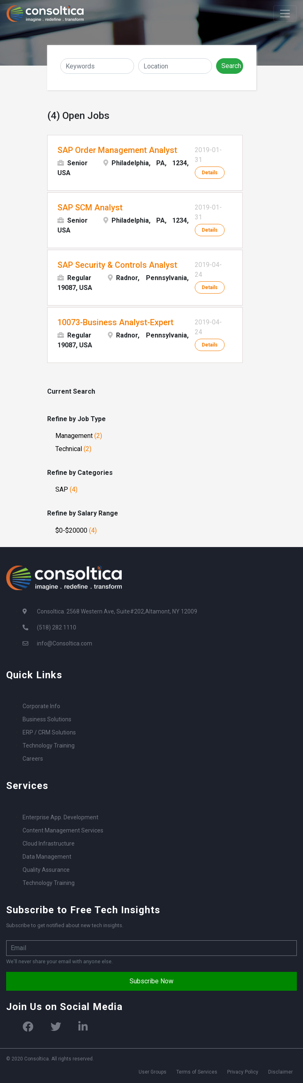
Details (210, 173)
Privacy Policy (242, 1072)
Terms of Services (196, 1072)
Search (231, 66)
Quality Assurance (46, 869)
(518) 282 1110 (56, 627)
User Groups (152, 1072)
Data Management (47, 856)
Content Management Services (63, 830)
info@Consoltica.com (64, 643)
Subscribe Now (151, 981)
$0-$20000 (76, 530)
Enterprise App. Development (60, 817)
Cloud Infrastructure (49, 843)
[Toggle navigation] (284, 13)
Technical (73, 449)
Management (78, 436)
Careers (33, 758)
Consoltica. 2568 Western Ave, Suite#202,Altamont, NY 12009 (117, 611)
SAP (66, 489)
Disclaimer (280, 1072)
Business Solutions (47, 719)
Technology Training (49, 745)
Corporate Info (41, 706)
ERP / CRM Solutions (49, 732)
